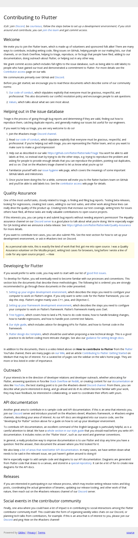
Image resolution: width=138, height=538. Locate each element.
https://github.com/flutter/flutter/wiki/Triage (73, 153)
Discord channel (46, 133)
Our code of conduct (21, 92)
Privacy (31, 532)
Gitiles (21, 532)
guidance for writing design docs (105, 338)
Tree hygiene (16, 315)
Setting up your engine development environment (37, 292)
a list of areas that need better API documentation (49, 450)
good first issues (96, 273)
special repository (81, 463)
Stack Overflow (59, 381)
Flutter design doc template (25, 334)
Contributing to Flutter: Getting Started (104, 353)
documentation (121, 381)
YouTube (19, 385)
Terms (41, 532)
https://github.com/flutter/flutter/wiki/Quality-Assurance (99, 225)
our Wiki (60, 353)
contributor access (71, 183)
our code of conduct (27, 139)
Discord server (42, 221)
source (130, 532)
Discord (19, 26)
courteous (36, 26)
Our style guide (17, 324)
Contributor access (15, 71)
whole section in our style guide (65, 430)
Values (13, 102)
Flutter (128, 349)
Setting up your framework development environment (40, 305)
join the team (51, 30)
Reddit (75, 381)
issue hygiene (50, 170)
